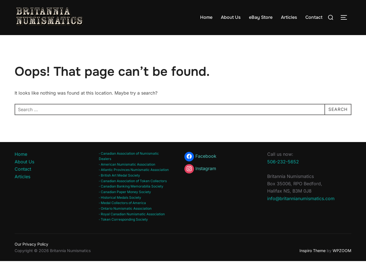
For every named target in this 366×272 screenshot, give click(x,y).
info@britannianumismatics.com (301, 209)
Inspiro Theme (312, 261)
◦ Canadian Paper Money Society (125, 203)
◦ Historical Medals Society (120, 208)
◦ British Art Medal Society (119, 186)
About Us (231, 17)
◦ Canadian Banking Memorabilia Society (131, 197)
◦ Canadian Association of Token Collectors (133, 191)
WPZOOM (342, 261)
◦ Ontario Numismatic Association (125, 219)
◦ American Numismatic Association (127, 175)
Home (206, 17)
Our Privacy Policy (31, 255)
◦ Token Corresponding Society (123, 230)
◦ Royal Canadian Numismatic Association (132, 225)
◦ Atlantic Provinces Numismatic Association (134, 181)
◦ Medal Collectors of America (122, 214)
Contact (313, 17)
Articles (289, 17)
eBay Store (261, 17)
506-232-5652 (283, 172)
